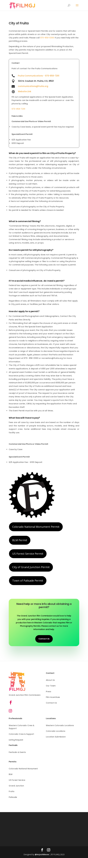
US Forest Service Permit (27, 553)
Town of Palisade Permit (27, 580)
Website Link (24, 91)
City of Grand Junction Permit (31, 567)
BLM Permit (19, 540)
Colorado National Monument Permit (35, 527)
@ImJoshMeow (42, 854)
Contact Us (44, 638)
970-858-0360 (47, 37)
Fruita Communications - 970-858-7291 (38, 75)
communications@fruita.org (33, 86)
